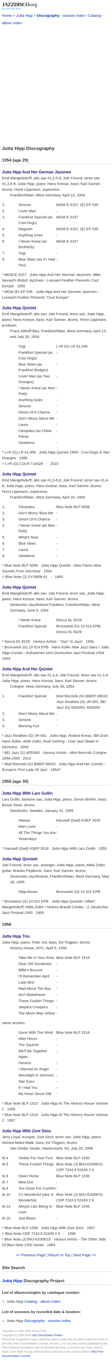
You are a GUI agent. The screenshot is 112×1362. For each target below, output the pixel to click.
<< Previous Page (30, 1255)
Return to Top (59, 1255)
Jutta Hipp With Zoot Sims (26, 1131)
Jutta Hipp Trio (16, 936)
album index (12, 23)
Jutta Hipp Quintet (19, 308)
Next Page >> (85, 1255)
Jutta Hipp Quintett (19, 859)
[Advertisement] (56, 85)
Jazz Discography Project (47, 1335)
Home (7, 15)
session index (74, 15)
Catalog (94, 15)
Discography (48, 15)
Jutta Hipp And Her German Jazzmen (36, 172)
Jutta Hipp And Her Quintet (27, 669)
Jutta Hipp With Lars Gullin (27, 793)
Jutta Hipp (24, 15)
